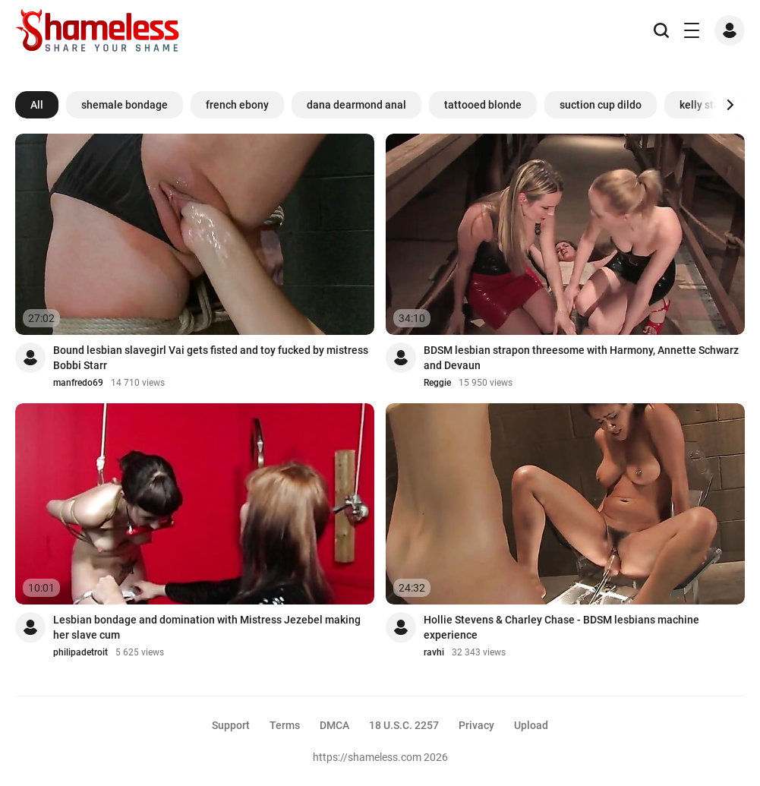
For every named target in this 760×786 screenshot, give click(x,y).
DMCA (334, 725)
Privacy (476, 725)
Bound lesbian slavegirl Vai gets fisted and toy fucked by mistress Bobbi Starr (210, 357)
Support (231, 725)
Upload (531, 725)
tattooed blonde (483, 105)
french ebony (237, 105)
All (36, 105)
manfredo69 (78, 382)
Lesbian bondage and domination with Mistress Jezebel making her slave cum (207, 627)
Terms (285, 725)
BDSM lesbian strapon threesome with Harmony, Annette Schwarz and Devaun (581, 357)
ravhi (434, 652)
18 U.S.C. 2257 (404, 725)
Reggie (437, 382)
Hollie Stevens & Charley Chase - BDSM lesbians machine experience (561, 627)
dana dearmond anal (356, 105)
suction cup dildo (601, 105)
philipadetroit (80, 652)
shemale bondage (124, 105)
